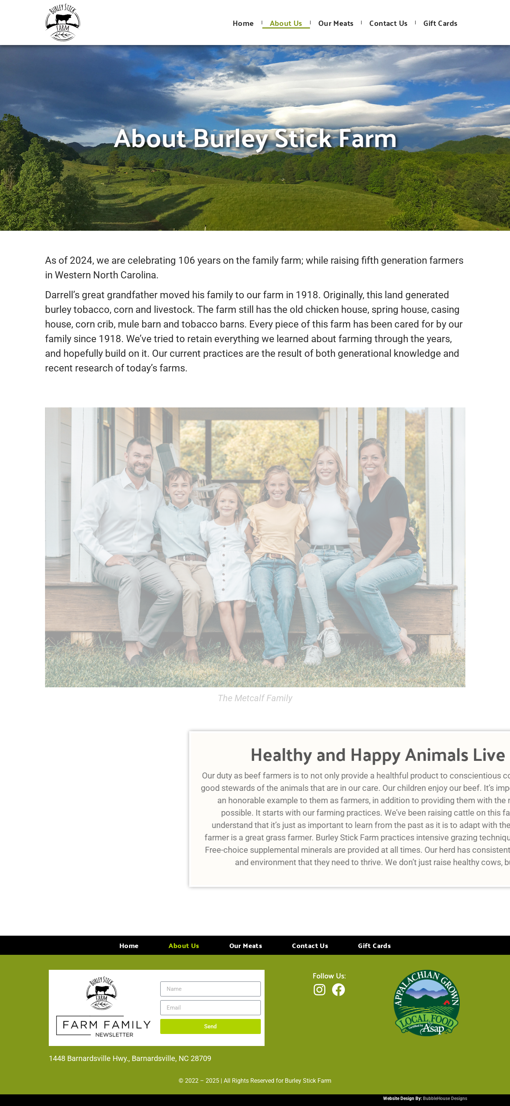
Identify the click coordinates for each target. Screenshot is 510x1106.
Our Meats (336, 23)
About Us (286, 23)
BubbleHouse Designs (445, 1098)
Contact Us (388, 23)
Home (243, 23)
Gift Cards (440, 23)
